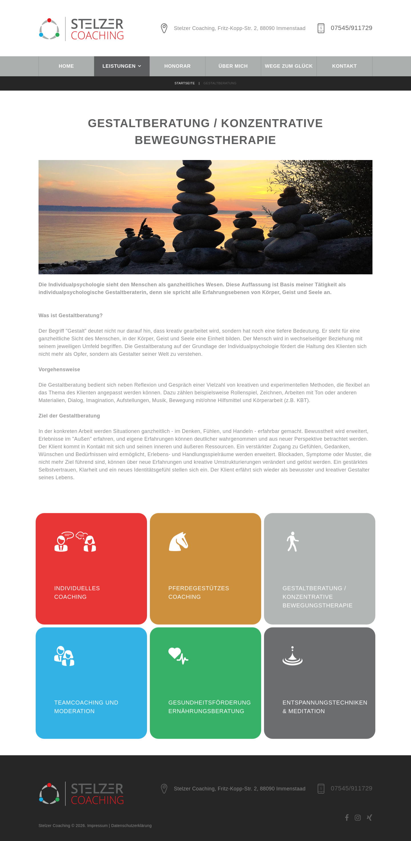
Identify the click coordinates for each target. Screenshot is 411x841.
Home (66, 66)
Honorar (177, 66)
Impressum (98, 825)
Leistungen (119, 66)
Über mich (233, 66)
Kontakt (344, 66)
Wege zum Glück (289, 66)
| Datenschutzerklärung (130, 825)
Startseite (189, 83)
